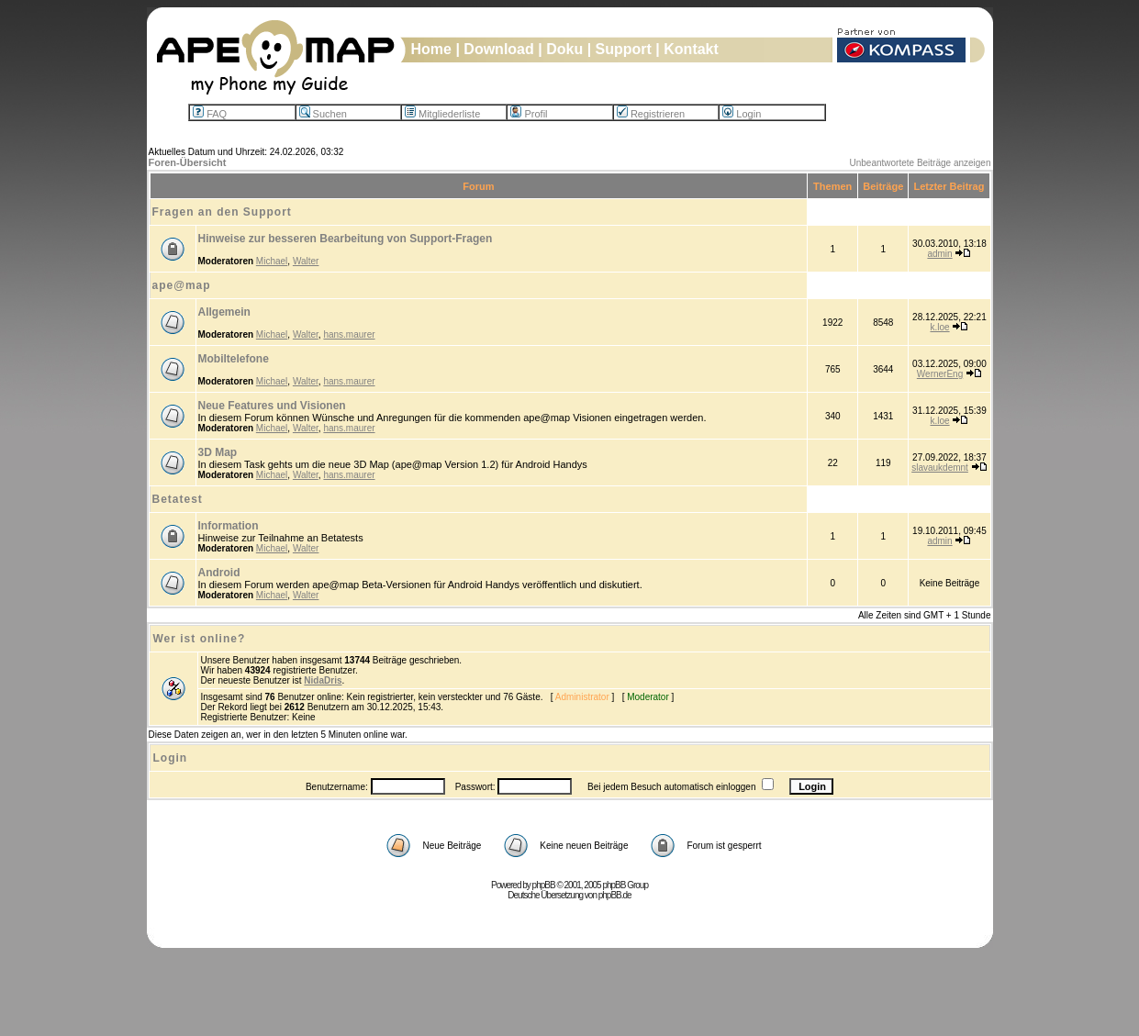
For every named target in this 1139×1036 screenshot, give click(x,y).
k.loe (939, 327)
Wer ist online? (199, 638)
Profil (528, 113)
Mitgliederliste (442, 113)
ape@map (181, 285)
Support (624, 49)
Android (219, 572)
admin (939, 254)
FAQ (210, 113)
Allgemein (224, 312)
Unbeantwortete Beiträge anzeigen (920, 163)
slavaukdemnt (939, 467)
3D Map (218, 452)
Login (741, 113)
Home (431, 49)
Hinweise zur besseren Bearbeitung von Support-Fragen (345, 238)
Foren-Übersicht (188, 162)
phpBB (543, 885)
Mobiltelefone (233, 358)
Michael (271, 261)
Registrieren (651, 113)
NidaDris (322, 680)
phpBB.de (614, 895)
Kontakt (691, 49)
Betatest (177, 499)
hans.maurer (348, 334)
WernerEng (940, 374)
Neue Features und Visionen (272, 405)
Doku (564, 49)
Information (228, 525)
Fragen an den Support (222, 212)
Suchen (323, 113)
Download (498, 49)
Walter (306, 261)
